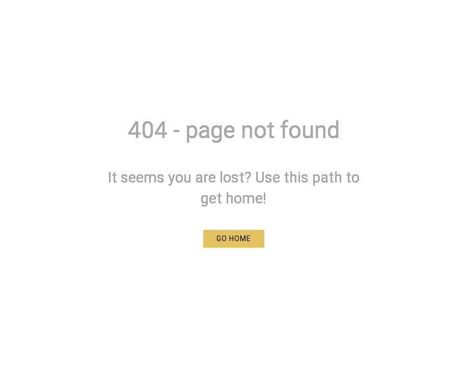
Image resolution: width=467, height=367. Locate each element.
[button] (233, 239)
